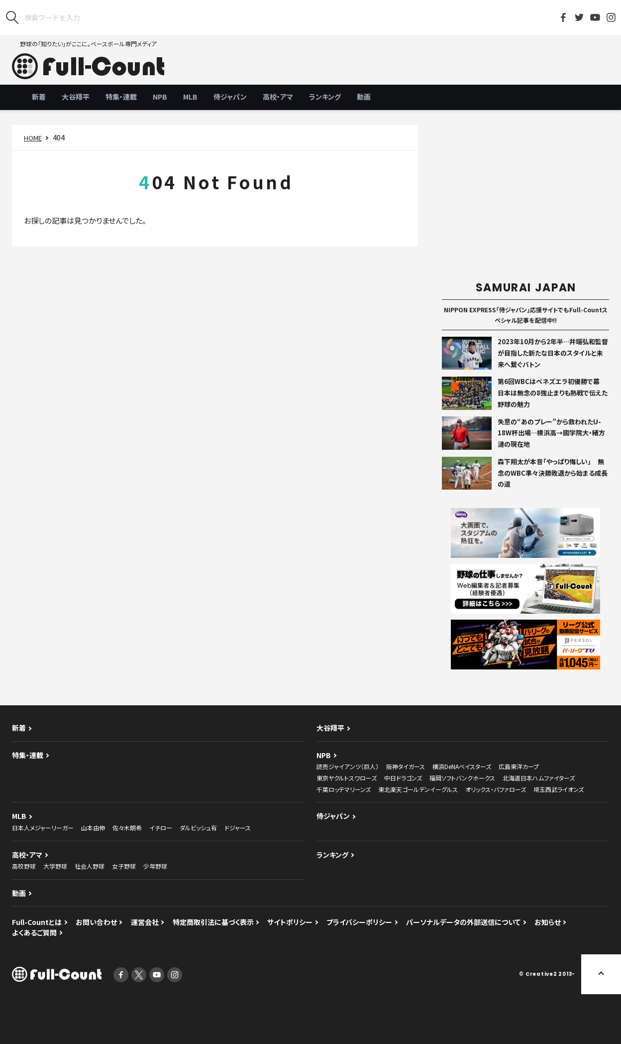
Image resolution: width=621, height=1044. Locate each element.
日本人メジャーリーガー (43, 827)
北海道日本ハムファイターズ (539, 778)
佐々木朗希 (127, 827)
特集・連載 (121, 97)
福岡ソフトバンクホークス (462, 778)
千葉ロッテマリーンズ (343, 789)
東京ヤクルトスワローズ (346, 778)
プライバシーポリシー (359, 922)
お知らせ (547, 922)
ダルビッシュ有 (198, 827)
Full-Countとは (37, 922)
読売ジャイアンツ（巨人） (347, 766)
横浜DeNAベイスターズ (461, 766)
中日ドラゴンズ (403, 778)
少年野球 (155, 866)
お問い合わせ (96, 922)
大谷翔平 (76, 97)
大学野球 (55, 866)
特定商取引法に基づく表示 (213, 922)
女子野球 (124, 866)
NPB (160, 97)
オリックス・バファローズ (495, 789)
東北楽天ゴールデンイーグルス (418, 789)
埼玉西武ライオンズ (558, 789)
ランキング (325, 97)
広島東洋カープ (519, 766)
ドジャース (237, 827)
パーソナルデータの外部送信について (463, 922)
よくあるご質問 (34, 932)
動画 (364, 97)
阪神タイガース (405, 766)
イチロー (160, 827)
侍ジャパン (230, 97)
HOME (33, 137)
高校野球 (24, 866)
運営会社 (145, 922)
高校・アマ (278, 97)
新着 (39, 97)
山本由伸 (93, 827)
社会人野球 (89, 866)
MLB (190, 97)
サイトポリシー (289, 922)
